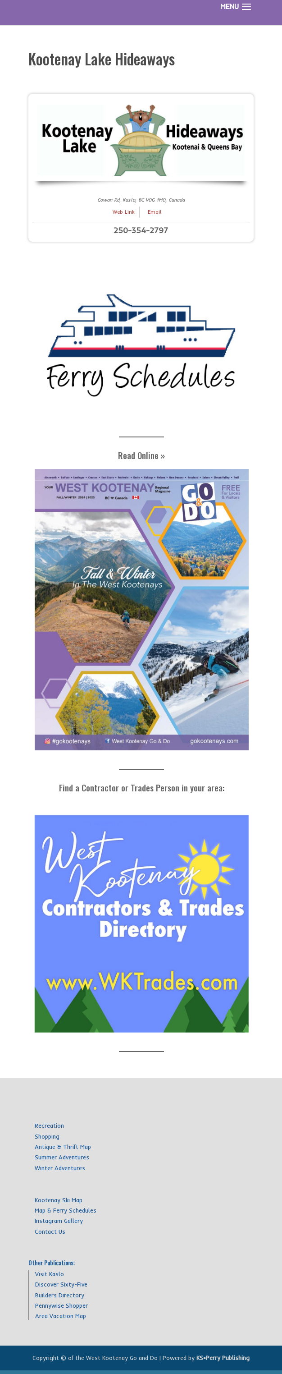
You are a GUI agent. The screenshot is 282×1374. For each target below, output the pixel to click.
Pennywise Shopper (61, 1305)
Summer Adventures (62, 1157)
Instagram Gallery (59, 1220)
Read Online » (141, 455)
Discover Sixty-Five (61, 1284)
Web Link (123, 212)
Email (155, 212)
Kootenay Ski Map (58, 1200)
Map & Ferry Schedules (65, 1210)
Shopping (47, 1136)
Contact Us (50, 1231)
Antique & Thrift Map (63, 1146)
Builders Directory (59, 1295)
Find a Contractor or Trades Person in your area (141, 787)
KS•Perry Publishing (223, 1357)
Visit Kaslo (49, 1273)
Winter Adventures (60, 1168)
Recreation (49, 1125)
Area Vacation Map (60, 1315)
